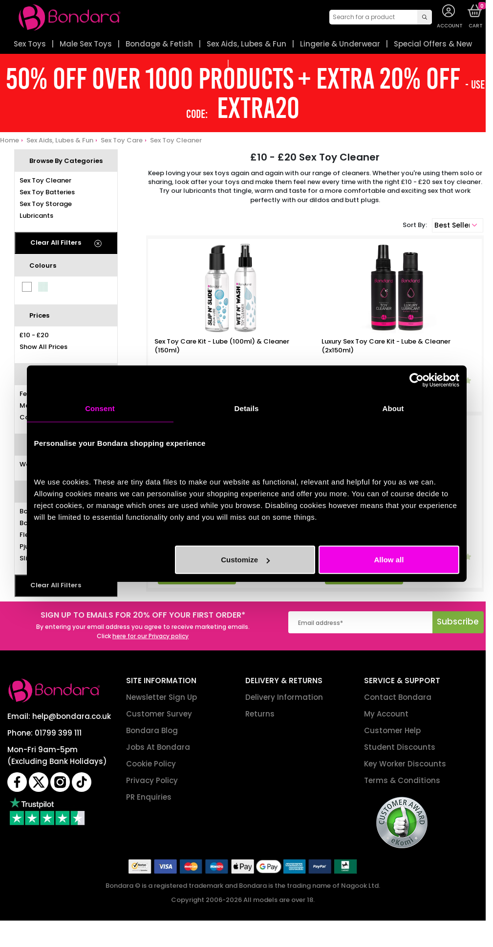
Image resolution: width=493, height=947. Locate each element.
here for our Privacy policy (150, 636)
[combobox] (380, 17)
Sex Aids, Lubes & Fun (246, 44)
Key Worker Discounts (405, 764)
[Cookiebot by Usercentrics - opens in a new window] (416, 379)
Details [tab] (247, 408)
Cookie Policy (151, 764)
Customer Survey (159, 714)
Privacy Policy (152, 780)
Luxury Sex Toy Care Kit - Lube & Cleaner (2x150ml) (386, 346)
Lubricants (36, 215)
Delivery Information (284, 697)
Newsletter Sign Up (161, 697)
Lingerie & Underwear (340, 44)
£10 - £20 (34, 335)
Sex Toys (30, 44)
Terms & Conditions (402, 780)
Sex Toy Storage (46, 204)
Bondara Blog (152, 730)
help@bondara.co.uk (71, 716)
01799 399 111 (58, 733)
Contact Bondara (397, 697)
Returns (260, 714)
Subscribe (458, 621)
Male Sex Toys (86, 44)
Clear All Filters (55, 242)
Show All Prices (43, 347)
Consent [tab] (100, 408)
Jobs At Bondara (158, 747)
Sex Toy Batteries (47, 192)
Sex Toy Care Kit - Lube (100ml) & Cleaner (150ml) (221, 346)
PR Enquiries (148, 797)
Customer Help (392, 730)
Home (9, 140)
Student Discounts (399, 747)
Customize (245, 559)
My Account (386, 714)
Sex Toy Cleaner (176, 140)
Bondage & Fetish (159, 44)
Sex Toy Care (122, 140)
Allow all (389, 559)
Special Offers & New (433, 44)
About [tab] (393, 408)
